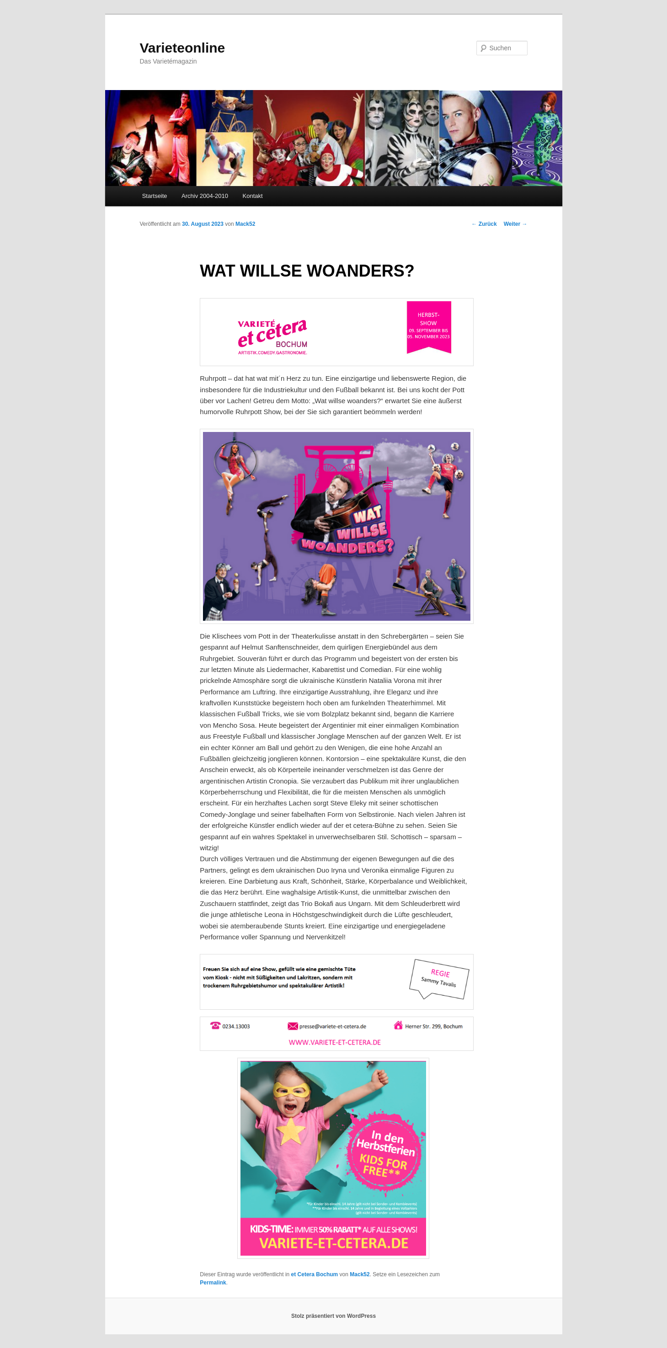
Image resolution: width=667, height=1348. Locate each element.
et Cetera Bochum (314, 1274)
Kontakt (253, 195)
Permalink (213, 1282)
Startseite (154, 195)
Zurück (483, 224)
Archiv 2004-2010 (204, 195)
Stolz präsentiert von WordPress (333, 1316)
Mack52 (245, 224)
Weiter (516, 224)
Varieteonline (182, 47)
